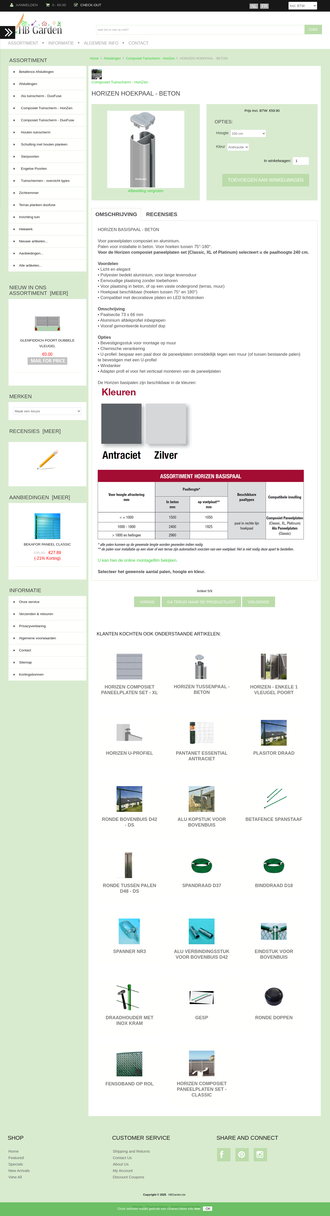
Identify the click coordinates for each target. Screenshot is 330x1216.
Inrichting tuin (47, 217)
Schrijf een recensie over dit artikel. (47, 476)
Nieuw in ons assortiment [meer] (38, 290)
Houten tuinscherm (47, 132)
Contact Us (122, 1157)
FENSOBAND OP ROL (129, 1083)
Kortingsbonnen (29, 674)
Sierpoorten (47, 156)
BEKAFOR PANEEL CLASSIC (47, 542)
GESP (201, 1017)
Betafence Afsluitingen (47, 72)
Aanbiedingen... (28, 253)
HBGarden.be (177, 1194)
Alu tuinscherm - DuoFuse (47, 96)
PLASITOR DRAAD (273, 753)
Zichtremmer (47, 193)
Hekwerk (47, 229)
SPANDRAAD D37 (201, 885)
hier (197, 1209)
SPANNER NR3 (129, 951)
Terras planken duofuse (47, 205)
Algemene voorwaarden (35, 638)
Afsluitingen (112, 58)
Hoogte (222, 133)
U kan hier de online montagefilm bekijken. (138, 560)
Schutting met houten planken (47, 144)
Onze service (26, 602)
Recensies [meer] (35, 431)
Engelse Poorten (47, 169)
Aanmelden (24, 5)
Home (94, 58)
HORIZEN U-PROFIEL (129, 753)
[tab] (188, 211)
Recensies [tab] (161, 214)
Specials (15, 1164)
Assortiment (23, 43)
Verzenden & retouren (33, 614)
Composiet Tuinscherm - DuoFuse (47, 122)
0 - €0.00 (56, 5)
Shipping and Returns (131, 1151)
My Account (123, 1170)
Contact (138, 43)
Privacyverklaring (30, 626)
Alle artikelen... (28, 265)
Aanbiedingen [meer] (39, 497)
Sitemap (23, 662)
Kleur (220, 146)
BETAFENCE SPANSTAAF (273, 819)
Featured (16, 1157)
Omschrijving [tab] (116, 214)
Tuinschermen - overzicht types (47, 181)
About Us (121, 1164)
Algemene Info (101, 43)
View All (15, 1177)
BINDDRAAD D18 (274, 885)
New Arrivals (19, 1170)
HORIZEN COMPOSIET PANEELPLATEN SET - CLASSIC (202, 1089)
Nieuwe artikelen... (31, 241)
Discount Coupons (128, 1177)
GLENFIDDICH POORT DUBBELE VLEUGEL (47, 343)
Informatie (61, 43)
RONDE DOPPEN (274, 1017)
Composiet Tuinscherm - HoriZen (150, 58)
